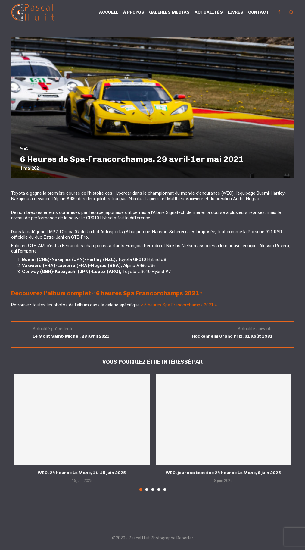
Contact (258, 12)
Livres (235, 12)
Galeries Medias (169, 12)
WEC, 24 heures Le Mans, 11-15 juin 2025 (82, 472)
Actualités (209, 12)
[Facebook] (279, 12)
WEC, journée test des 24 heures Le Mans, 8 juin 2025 (223, 472)
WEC (24, 148)
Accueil (108, 12)
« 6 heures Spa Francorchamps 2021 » (179, 305)
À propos (133, 12)
